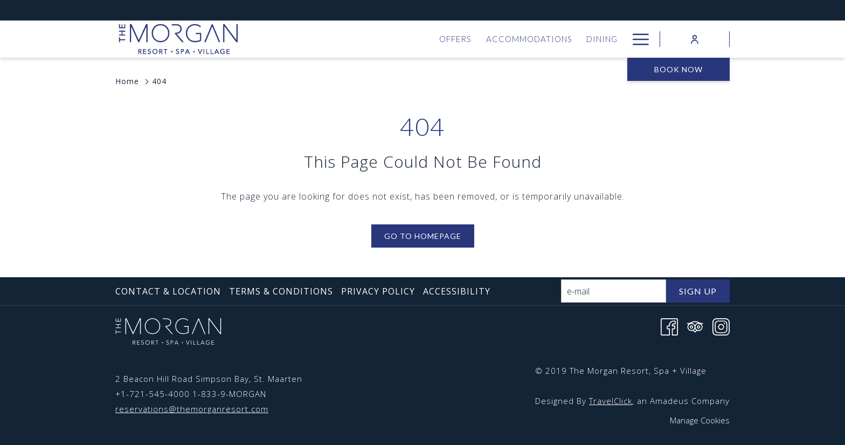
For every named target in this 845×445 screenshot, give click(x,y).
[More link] (637, 39)
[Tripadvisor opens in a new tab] (695, 326)
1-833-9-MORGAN (229, 393)
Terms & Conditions (281, 291)
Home (127, 81)
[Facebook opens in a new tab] (669, 326)
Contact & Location (168, 291)
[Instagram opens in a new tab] (721, 326)
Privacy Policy (378, 291)
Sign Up (698, 291)
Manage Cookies (700, 420)
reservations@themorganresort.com (191, 408)
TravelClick (610, 400)
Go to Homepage (422, 236)
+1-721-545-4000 (152, 393)
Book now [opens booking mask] (678, 69)
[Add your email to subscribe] (613, 291)
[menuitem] (302, 39)
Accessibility (456, 291)
